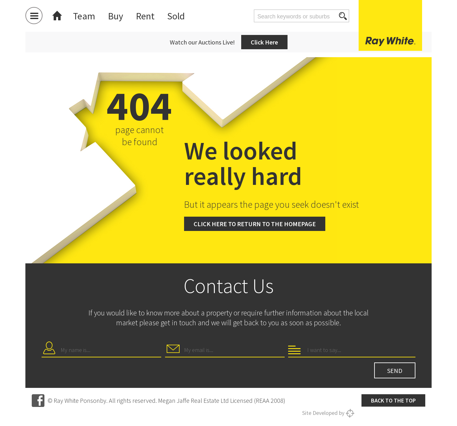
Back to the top (393, 400)
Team (84, 16)
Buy (115, 16)
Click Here (264, 42)
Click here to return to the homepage (255, 224)
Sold (176, 16)
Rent (145, 16)
